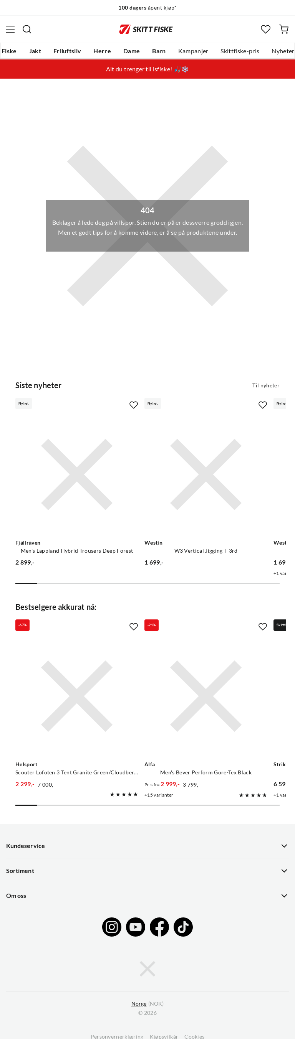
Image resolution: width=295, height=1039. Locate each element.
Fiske (9, 51)
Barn (159, 51)
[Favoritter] (266, 29)
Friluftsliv (67, 51)
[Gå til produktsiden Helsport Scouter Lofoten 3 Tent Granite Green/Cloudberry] (76, 696)
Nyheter (283, 51)
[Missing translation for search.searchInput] (26, 29)
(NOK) (147, 1004)
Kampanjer (193, 51)
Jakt (35, 51)
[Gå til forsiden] (146, 29)
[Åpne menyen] (10, 29)
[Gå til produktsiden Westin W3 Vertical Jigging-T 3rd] (205, 474)
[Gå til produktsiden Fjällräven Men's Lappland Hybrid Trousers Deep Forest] (76, 474)
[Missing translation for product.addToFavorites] (133, 405)
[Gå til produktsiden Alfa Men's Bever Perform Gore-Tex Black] (205, 696)
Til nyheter (266, 385)
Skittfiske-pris (239, 51)
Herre (102, 51)
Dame (131, 51)
